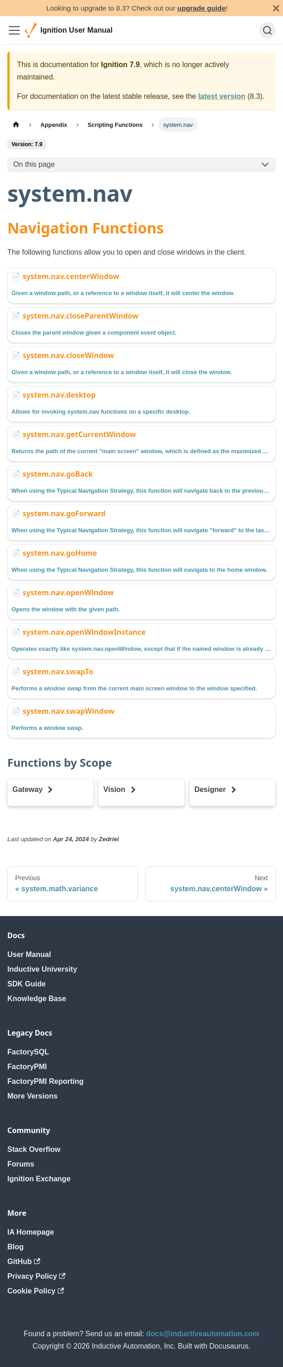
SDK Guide (26, 984)
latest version (221, 96)
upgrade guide (202, 8)
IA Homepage (30, 1232)
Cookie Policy (35, 1291)
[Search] (267, 30)
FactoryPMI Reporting (45, 1081)
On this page (34, 164)
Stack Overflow (34, 1149)
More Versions (32, 1096)
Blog (15, 1247)
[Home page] (16, 124)
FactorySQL (28, 1052)
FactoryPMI (27, 1067)
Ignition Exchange (39, 1179)
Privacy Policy (36, 1276)
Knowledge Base (36, 998)
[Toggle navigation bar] (14, 30)
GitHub (23, 1261)
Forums (20, 1164)
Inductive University (42, 969)
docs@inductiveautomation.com (203, 1334)
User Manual (29, 954)
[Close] (276, 8)
